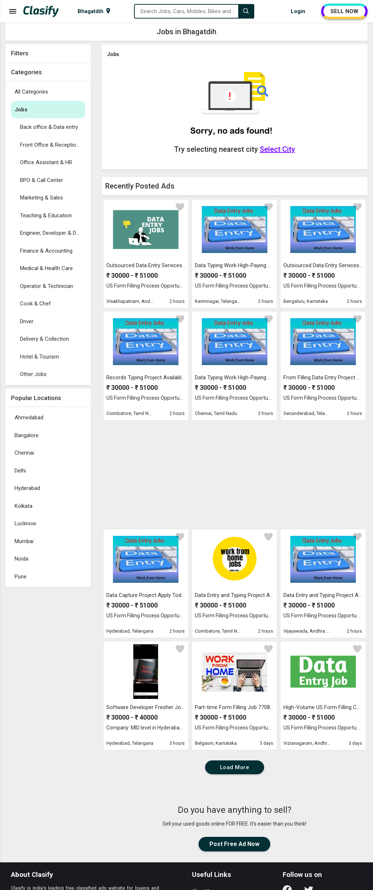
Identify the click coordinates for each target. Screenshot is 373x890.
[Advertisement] (48, 700)
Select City (277, 149)
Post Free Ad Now (234, 843)
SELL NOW (344, 11)
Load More (235, 767)
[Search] (246, 11)
